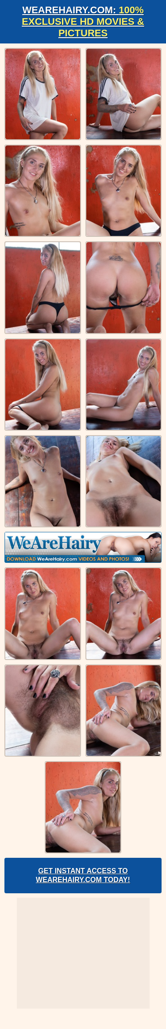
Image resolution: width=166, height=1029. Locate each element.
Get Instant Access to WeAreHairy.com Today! (83, 875)
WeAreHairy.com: (83, 21)
